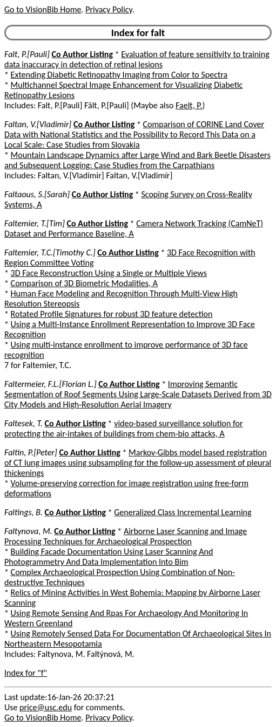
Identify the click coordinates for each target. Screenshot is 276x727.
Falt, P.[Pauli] (27, 54)
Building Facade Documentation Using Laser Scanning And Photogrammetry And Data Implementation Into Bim (108, 556)
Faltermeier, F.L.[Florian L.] (50, 384)
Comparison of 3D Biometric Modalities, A (84, 283)
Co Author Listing (82, 54)
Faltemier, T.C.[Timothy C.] (50, 252)
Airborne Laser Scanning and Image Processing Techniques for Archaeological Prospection (125, 536)
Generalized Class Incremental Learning (182, 512)
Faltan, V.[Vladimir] (37, 124)
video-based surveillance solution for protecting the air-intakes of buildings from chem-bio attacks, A (123, 428)
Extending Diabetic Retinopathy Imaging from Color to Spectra (119, 75)
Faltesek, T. (23, 423)
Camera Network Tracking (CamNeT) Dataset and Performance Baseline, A (133, 228)
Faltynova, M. (28, 531)
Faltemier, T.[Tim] (34, 223)
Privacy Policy (108, 9)
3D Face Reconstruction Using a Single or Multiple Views (109, 273)
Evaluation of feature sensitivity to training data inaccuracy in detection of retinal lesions (137, 59)
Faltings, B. (23, 512)
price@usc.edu (45, 707)
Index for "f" (25, 673)
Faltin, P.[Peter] (30, 452)
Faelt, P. (189, 105)
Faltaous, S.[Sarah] (37, 194)
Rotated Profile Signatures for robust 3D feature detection (112, 314)
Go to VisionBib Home (42, 9)
